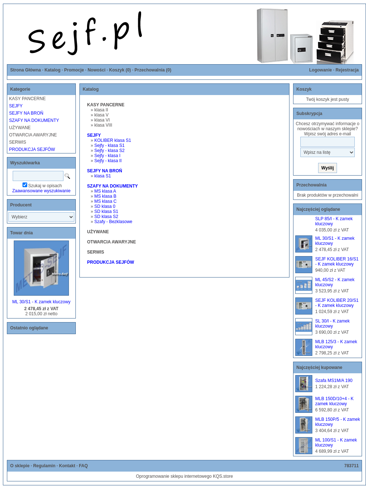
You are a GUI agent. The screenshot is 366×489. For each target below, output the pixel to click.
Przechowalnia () (153, 70)
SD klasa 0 (104, 206)
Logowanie (320, 70)
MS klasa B (105, 196)
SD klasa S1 (106, 211)
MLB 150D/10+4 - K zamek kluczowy (334, 401)
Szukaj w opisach (45, 185)
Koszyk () (120, 70)
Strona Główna (25, 70)
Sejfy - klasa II (108, 160)
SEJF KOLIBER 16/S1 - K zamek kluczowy (336, 261)
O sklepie (19, 465)
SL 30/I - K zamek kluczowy (332, 324)
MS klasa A (105, 191)
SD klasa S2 (106, 216)
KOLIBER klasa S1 (112, 140)
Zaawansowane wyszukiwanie (41, 190)
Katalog (53, 70)
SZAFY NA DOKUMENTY (34, 120)
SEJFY (15, 105)
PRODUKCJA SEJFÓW (32, 149)
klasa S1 (102, 175)
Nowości (96, 70)
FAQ (83, 465)
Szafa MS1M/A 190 (334, 380)
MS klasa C (105, 201)
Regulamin (44, 465)
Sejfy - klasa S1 (109, 145)
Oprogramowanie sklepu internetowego (174, 476)
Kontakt (67, 465)
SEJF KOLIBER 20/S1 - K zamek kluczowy (336, 303)
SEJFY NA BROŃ (26, 113)
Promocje (74, 70)
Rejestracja (347, 70)
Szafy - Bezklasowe (113, 221)
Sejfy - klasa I (107, 155)
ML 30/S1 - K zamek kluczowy (41, 301)
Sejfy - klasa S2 (109, 150)
